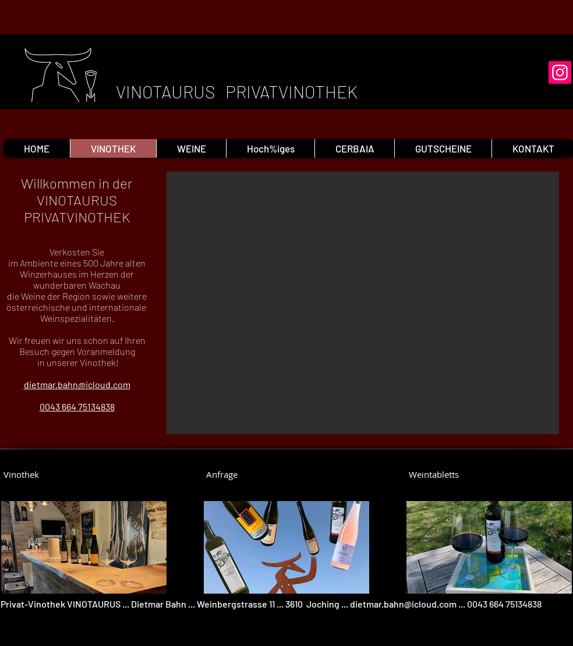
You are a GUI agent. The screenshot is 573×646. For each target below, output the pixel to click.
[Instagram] (560, 72)
